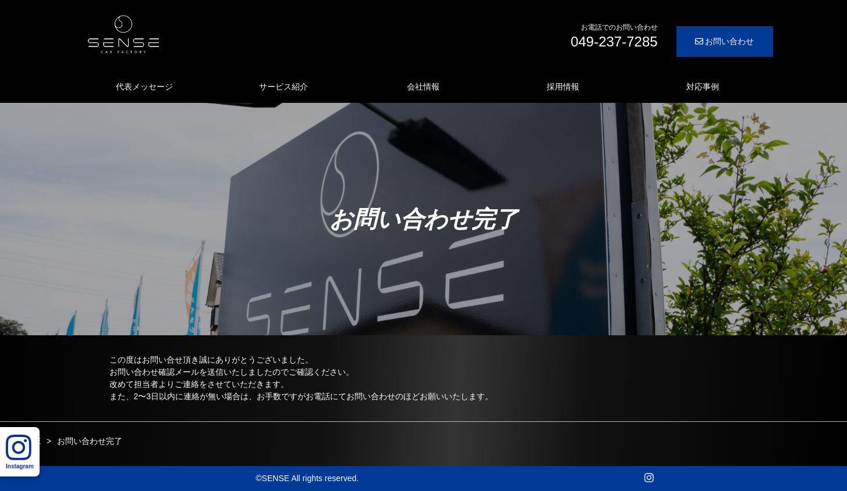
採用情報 (563, 86)
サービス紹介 (283, 86)
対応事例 (702, 86)
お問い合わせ (724, 41)
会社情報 (423, 86)
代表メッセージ (144, 86)
